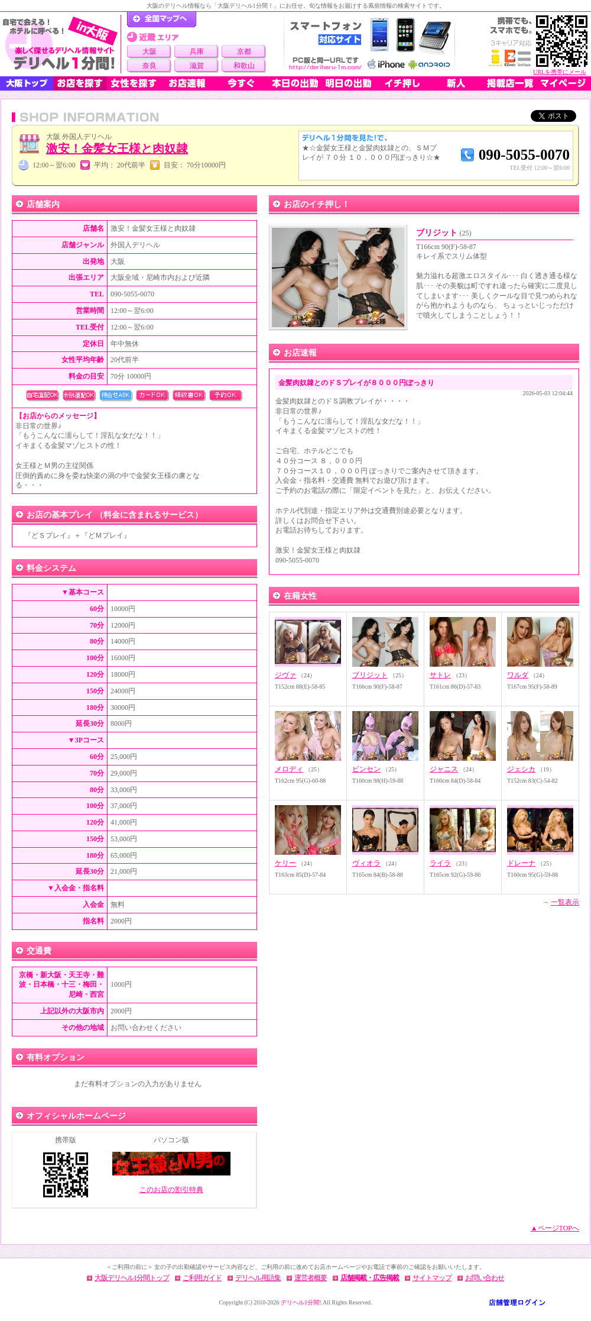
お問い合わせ (484, 1278)
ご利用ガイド (202, 1278)
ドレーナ (521, 863)
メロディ (289, 769)
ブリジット (444, 232)
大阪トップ (26, 83)
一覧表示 (565, 902)
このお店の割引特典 (171, 1190)
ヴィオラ (366, 863)
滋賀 (197, 66)
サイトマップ (432, 1278)
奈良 (149, 66)
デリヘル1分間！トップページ (161, 19)
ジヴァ (285, 675)
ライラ (440, 863)
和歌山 (244, 66)
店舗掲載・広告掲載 (369, 1278)
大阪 (149, 51)
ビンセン (366, 769)
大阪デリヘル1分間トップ (132, 1278)
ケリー (285, 863)
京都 (244, 51)
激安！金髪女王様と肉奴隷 (117, 148)
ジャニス (444, 769)
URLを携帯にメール (559, 72)
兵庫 (197, 51)
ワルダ (517, 675)
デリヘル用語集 (258, 1278)
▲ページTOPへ (555, 1228)
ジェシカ (521, 769)
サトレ (440, 675)
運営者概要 (310, 1278)
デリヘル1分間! (301, 1302)
